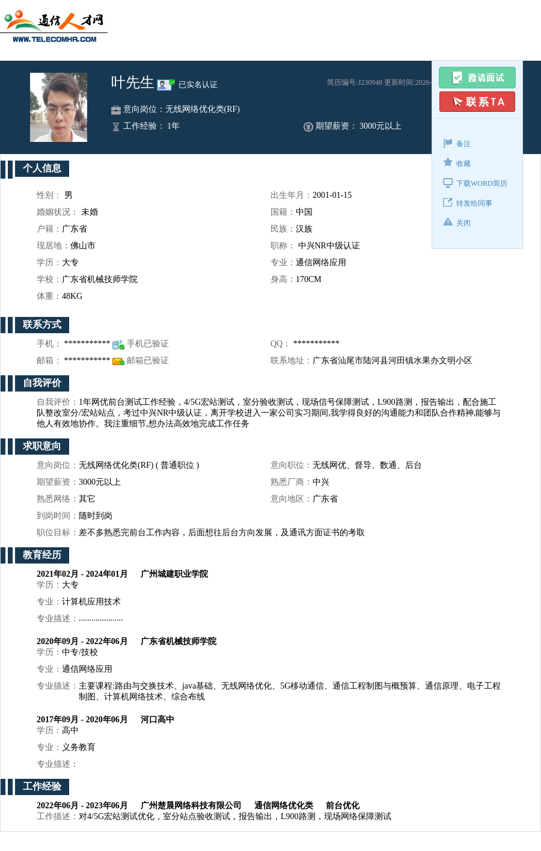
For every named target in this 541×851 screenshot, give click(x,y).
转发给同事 (467, 202)
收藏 (457, 163)
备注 (457, 143)
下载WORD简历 (475, 182)
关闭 (457, 222)
